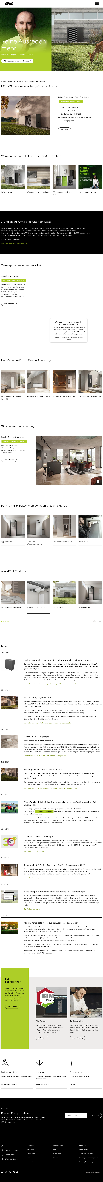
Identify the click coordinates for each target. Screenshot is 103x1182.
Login (7, 1146)
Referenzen (57, 1154)
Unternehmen (58, 1145)
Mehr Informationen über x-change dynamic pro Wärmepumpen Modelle (50, 684)
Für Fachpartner (32, 1162)
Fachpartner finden (12, 1150)
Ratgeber (30, 1150)
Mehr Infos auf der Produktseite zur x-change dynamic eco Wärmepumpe (50, 788)
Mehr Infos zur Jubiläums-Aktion (35, 851)
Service (29, 1158)
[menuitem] (97, 3)
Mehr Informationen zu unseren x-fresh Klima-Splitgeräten (45, 756)
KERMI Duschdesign (12, 1159)
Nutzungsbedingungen (86, 1162)
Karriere (55, 1162)
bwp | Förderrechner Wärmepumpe (14, 243)
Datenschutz (83, 1150)
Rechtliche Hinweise (85, 1154)
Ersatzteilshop (10, 1155)
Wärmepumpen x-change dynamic (17, 61)
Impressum (82, 1145)
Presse (55, 1150)
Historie (55, 1158)
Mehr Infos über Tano (31, 878)
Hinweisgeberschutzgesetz (88, 1158)
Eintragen (95, 1115)
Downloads (31, 1154)
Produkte (30, 1145)
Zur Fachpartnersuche (32, 909)
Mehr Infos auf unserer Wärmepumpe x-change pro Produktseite (47, 723)
